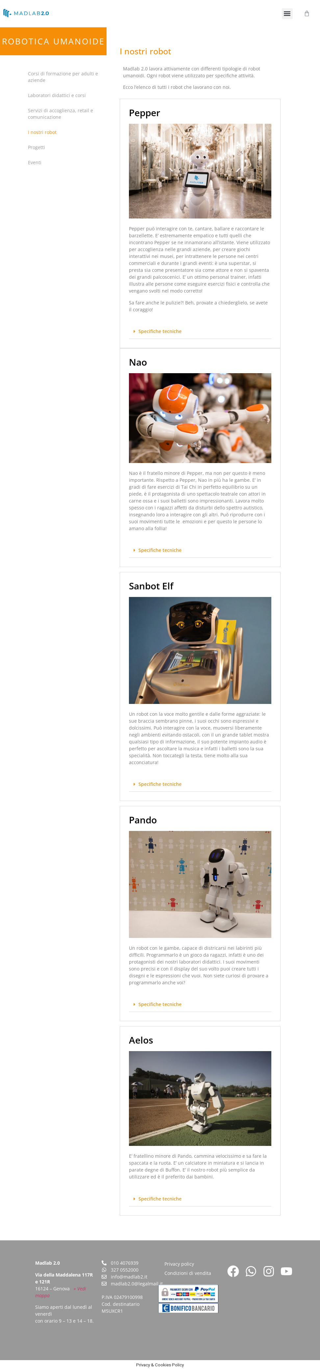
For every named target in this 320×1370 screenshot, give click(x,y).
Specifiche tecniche (160, 331)
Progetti (36, 147)
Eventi (34, 162)
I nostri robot (42, 132)
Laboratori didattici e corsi (57, 95)
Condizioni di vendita (187, 1273)
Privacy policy (179, 1264)
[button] (287, 13)
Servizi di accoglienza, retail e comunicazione (60, 113)
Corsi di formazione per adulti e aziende (63, 76)
